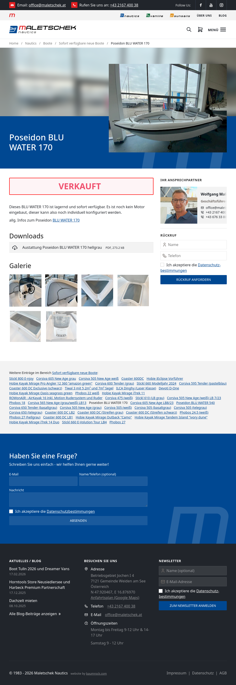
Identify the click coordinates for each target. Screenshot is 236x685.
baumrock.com (96, 673)
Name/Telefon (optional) (97, 474)
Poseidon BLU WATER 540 (195, 402)
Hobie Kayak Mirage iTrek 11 (123, 393)
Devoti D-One (169, 388)
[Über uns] (204, 15)
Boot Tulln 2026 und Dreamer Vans (39, 568)
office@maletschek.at (47, 5)
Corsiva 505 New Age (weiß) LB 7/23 (194, 398)
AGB (223, 673)
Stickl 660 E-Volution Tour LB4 (84, 422)
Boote (47, 43)
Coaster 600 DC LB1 (58, 417)
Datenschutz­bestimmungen (71, 511)
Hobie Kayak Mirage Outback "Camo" (104, 417)
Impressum (176, 673)
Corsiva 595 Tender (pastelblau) (203, 383)
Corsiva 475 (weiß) (119, 398)
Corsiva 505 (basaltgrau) (153, 407)
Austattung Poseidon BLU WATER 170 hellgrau (62, 247)
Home (13, 43)
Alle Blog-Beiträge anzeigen (35, 614)
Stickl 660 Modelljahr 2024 (156, 383)
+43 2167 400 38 (124, 5)
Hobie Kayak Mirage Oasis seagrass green (41, 393)
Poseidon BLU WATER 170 (130, 43)
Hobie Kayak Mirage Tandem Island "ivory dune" (171, 417)
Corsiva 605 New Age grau (56, 378)
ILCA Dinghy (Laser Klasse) (136, 388)
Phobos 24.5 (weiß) (194, 412)
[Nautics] (129, 15)
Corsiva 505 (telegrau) (190, 407)
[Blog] (223, 15)
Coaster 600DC (132, 378)
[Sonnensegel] (180, 15)
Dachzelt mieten (23, 600)
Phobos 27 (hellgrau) (24, 417)
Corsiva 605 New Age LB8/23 (151, 402)
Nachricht (16, 490)
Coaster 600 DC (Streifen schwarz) (151, 412)
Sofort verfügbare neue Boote (81, 43)
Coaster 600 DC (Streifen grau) (100, 412)
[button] (168, 108)
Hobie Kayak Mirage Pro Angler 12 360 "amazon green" (50, 383)
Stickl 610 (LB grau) (150, 398)
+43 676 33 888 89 (219, 217)
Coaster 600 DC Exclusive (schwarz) (35, 388)
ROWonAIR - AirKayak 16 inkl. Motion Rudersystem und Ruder (56, 398)
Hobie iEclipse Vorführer (165, 378)
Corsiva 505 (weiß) (118, 407)
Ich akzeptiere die (52, 511)
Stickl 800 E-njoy (21, 378)
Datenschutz (203, 673)
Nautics (30, 43)
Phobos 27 (117, 422)
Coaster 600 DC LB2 (60, 412)
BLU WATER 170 (66, 220)
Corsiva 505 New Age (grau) (81, 407)
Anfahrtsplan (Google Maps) (115, 597)
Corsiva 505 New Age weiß (99, 378)
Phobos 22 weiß (87, 393)
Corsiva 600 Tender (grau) (114, 383)
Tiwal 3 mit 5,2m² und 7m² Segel (89, 388)
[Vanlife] (154, 15)
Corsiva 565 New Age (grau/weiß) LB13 (57, 402)
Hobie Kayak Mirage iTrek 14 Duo (34, 422)
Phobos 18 (17, 402)
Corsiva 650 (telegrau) (25, 412)
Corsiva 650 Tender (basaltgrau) (33, 407)
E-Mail (13, 474)
